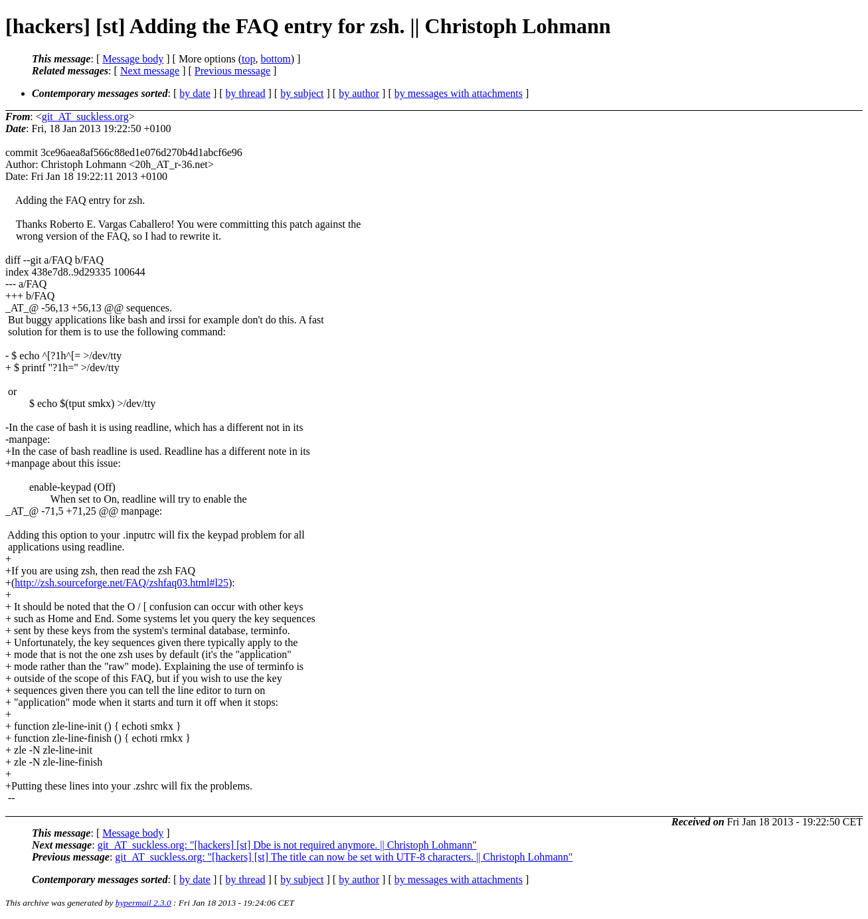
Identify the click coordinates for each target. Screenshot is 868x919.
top (248, 58)
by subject (301, 93)
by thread (246, 93)
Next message (149, 70)
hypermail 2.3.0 (143, 903)
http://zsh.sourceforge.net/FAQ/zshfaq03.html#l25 (121, 582)
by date (195, 93)
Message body (132, 58)
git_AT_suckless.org (85, 116)
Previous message (232, 70)
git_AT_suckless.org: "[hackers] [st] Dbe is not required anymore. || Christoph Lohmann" (287, 845)
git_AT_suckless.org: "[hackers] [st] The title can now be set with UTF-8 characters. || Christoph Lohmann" (343, 857)
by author (359, 93)
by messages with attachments (458, 93)
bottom (275, 58)
